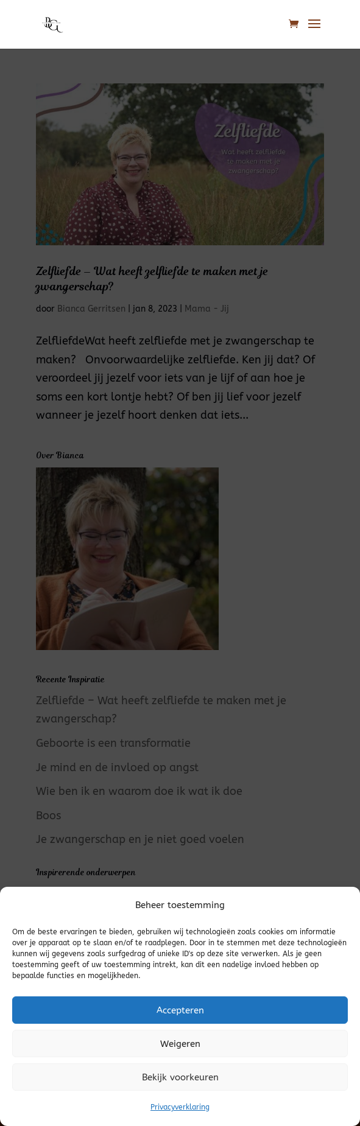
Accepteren (180, 1010)
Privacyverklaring (180, 1107)
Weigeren (180, 1043)
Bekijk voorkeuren (180, 1077)
